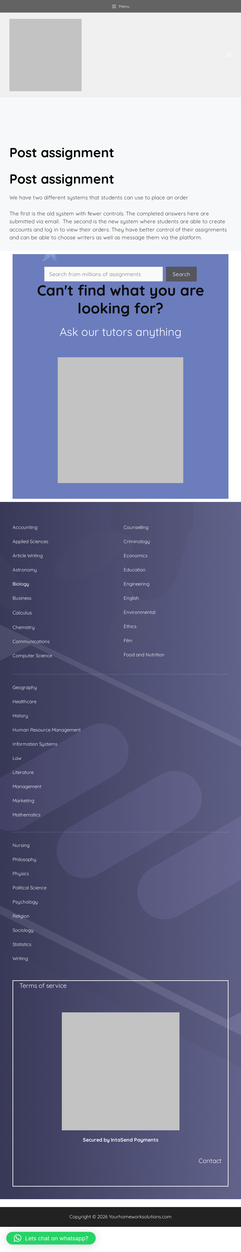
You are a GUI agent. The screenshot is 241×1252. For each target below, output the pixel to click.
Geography (25, 687)
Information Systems (35, 744)
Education (135, 570)
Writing (20, 958)
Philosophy (24, 859)
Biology (21, 584)
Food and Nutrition (144, 655)
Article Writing (28, 556)
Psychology (25, 902)
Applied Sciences (30, 541)
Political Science (29, 888)
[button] (51, 1238)
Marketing (23, 801)
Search (181, 274)
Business (22, 598)
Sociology (23, 930)
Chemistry (24, 627)
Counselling (136, 527)
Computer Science (32, 656)
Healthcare (24, 701)
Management (27, 786)
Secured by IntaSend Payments (120, 1140)
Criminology (137, 541)
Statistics (22, 944)
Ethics (130, 626)
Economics (135, 556)
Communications (31, 641)
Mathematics (26, 815)
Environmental (139, 612)
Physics (21, 873)
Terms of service (43, 985)
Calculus (22, 612)
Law (17, 758)
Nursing (21, 845)
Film (128, 640)
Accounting (25, 527)
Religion (21, 916)
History (20, 716)
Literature (23, 772)
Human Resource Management (47, 730)
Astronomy (25, 570)
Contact (210, 1161)
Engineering (136, 584)
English (131, 598)
